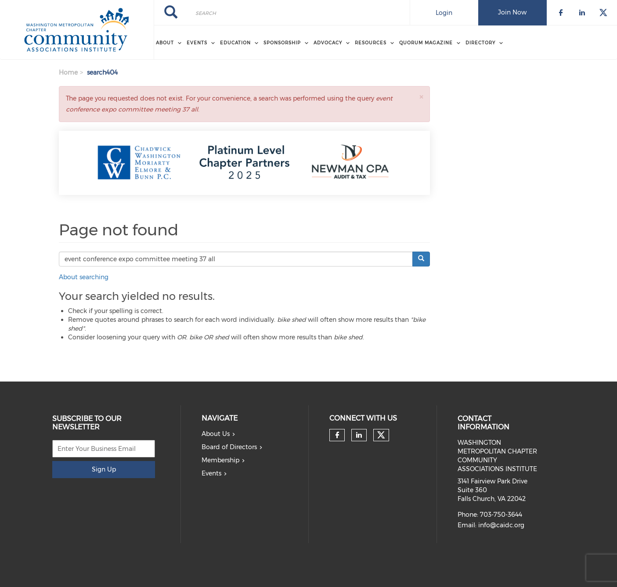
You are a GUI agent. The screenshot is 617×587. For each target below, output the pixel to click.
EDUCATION (235, 43)
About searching (83, 277)
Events (211, 473)
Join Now (512, 12)
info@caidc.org (501, 525)
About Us (216, 434)
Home (68, 72)
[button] (421, 96)
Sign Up (104, 469)
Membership (220, 460)
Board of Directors (229, 447)
